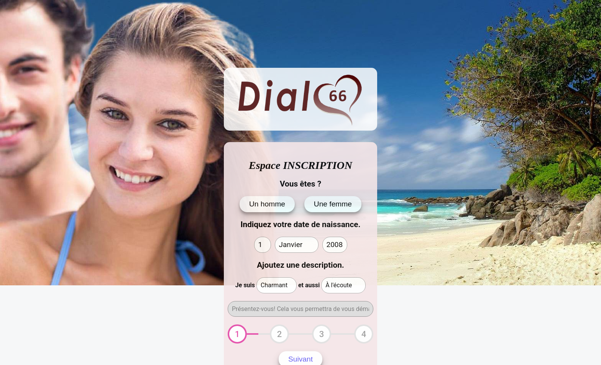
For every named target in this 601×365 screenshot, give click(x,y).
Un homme (267, 204)
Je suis (245, 285)
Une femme (333, 204)
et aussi (309, 285)
